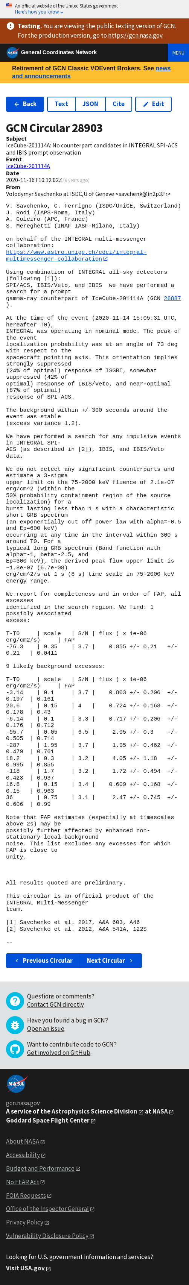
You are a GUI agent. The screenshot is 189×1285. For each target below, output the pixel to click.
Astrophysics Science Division (94, 1111)
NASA (160, 1111)
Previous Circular (43, 961)
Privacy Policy (24, 1222)
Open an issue (45, 1029)
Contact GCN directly (55, 1005)
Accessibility (23, 1155)
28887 (172, 298)
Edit (153, 104)
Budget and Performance (40, 1168)
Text (61, 104)
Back (25, 104)
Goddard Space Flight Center (48, 1121)
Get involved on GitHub (58, 1053)
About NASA (22, 1141)
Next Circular (110, 961)
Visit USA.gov (25, 1268)
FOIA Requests (26, 1195)
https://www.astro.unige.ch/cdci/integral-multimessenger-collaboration (76, 255)
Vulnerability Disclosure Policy (47, 1236)
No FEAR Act (22, 1182)
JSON (90, 104)
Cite (119, 104)
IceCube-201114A (28, 166)
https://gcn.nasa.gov (135, 35)
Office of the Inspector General (47, 1209)
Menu (178, 52)
